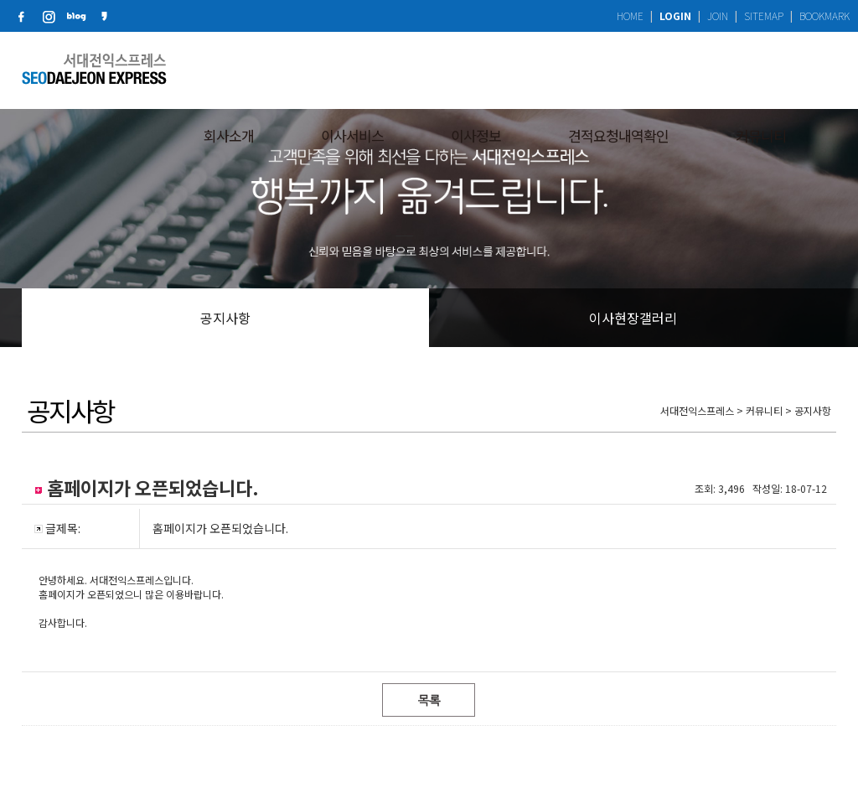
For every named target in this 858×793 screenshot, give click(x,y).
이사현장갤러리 (633, 318)
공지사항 (225, 318)
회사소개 (229, 69)
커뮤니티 (761, 69)
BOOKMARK (824, 15)
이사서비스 (352, 69)
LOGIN (675, 15)
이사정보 (476, 69)
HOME (630, 15)
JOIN (717, 15)
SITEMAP (763, 15)
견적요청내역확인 (618, 69)
